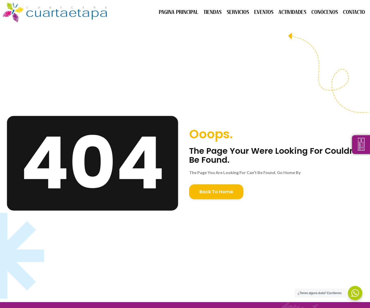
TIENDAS (212, 12)
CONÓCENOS (324, 12)
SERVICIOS (238, 12)
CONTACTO (354, 12)
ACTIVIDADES (292, 12)
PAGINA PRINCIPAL (178, 12)
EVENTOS (263, 12)
